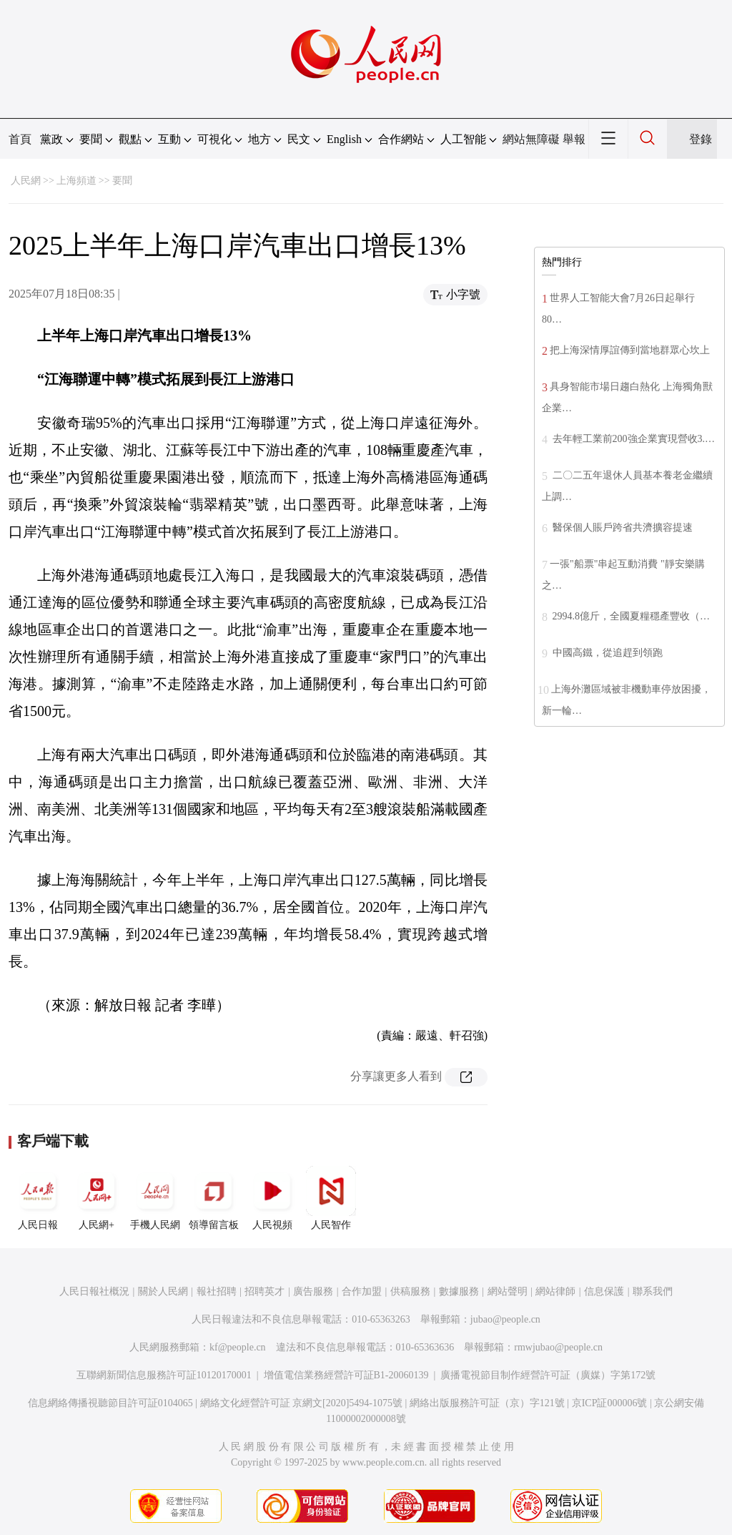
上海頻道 (76, 180)
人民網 (26, 180)
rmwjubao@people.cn (558, 1347)
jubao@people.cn (505, 1319)
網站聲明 (508, 1291)
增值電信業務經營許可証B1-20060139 (346, 1375)
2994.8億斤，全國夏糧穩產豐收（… (630, 616)
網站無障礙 (531, 139)
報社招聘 (217, 1291)
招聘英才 (264, 1291)
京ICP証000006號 (610, 1403)
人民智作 (331, 1198)
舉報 (574, 139)
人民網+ (96, 1198)
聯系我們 (653, 1291)
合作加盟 (362, 1291)
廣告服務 (313, 1291)
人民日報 (38, 1198)
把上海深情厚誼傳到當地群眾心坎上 (630, 350)
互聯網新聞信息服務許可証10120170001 (164, 1375)
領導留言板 (214, 1198)
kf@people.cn (237, 1347)
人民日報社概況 (94, 1291)
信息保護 (604, 1291)
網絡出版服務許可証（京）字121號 (487, 1403)
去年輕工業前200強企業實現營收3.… (632, 438)
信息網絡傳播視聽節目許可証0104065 (110, 1403)
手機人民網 (155, 1198)
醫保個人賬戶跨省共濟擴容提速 (621, 527)
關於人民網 (163, 1291)
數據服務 (459, 1291)
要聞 (122, 180)
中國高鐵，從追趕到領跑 (606, 652)
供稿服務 (410, 1291)
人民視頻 (272, 1198)
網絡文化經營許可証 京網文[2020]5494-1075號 (301, 1403)
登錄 (700, 139)
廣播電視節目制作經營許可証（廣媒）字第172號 (548, 1375)
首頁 (20, 139)
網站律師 (555, 1291)
